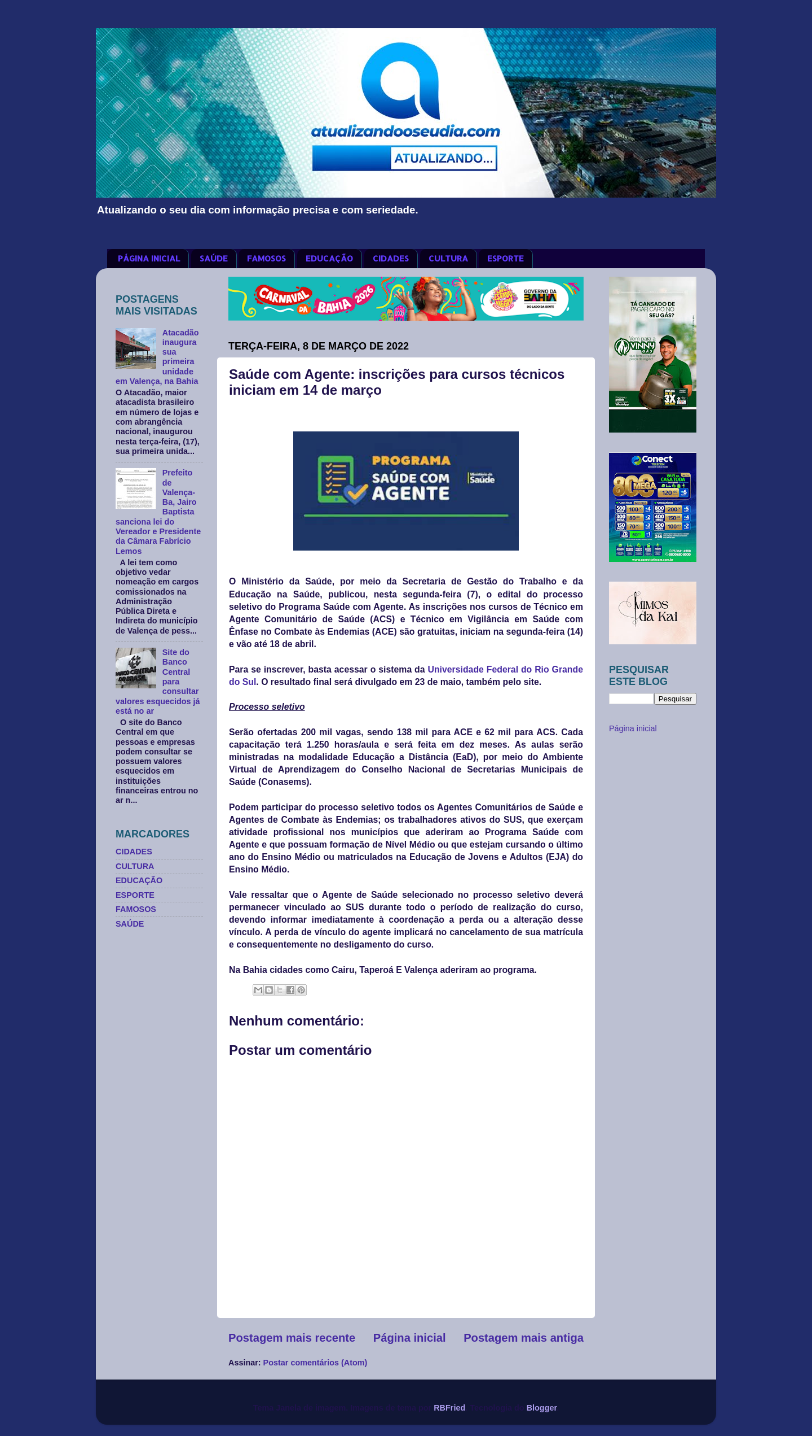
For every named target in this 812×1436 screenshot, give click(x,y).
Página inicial (409, 1338)
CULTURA (448, 258)
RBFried (449, 1407)
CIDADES (391, 258)
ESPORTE (505, 258)
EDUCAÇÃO (329, 258)
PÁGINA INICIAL (149, 258)
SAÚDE (214, 258)
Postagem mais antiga (524, 1338)
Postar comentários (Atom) (315, 1362)
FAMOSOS (266, 258)
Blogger (542, 1407)
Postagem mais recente (291, 1338)
